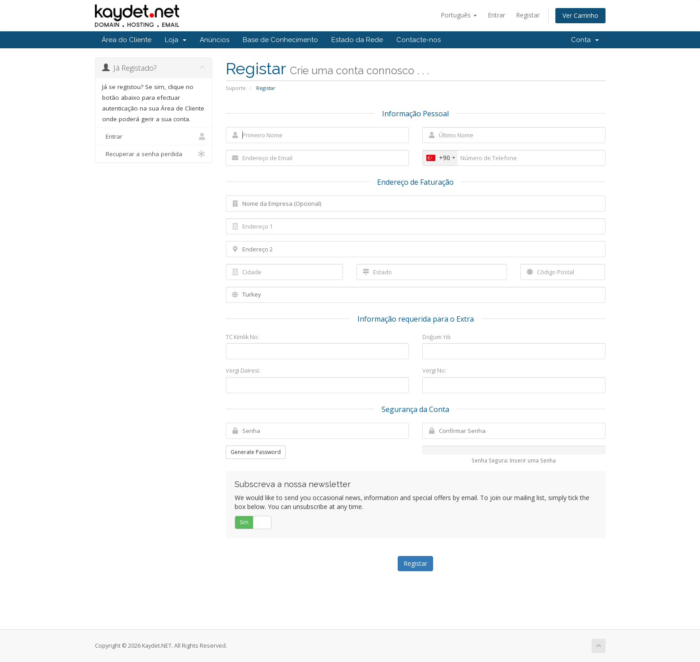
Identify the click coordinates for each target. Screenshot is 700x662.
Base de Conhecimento (280, 40)
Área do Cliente (126, 40)
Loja (175, 40)
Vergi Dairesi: (243, 370)
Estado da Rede (357, 40)
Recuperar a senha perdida (154, 154)
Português (459, 15)
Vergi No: (434, 370)
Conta (585, 40)
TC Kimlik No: (242, 337)
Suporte (236, 88)
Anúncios (214, 40)
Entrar (496, 15)
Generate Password (256, 452)
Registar (528, 15)
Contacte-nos (418, 40)
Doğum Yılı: (436, 337)
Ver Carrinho (580, 15)
